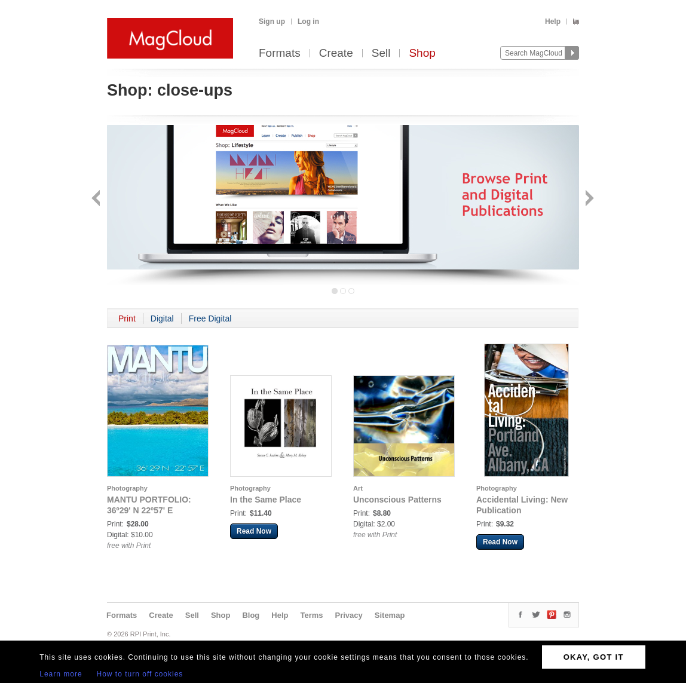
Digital (162, 318)
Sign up (272, 21)
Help (553, 21)
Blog (250, 615)
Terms (311, 615)
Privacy (349, 615)
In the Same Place (265, 499)
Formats (280, 53)
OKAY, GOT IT (594, 657)
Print (127, 318)
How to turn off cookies (140, 674)
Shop (422, 53)
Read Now (254, 531)
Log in (308, 21)
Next (588, 199)
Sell (381, 53)
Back (97, 199)
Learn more (60, 674)
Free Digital (210, 318)
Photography (127, 488)
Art (358, 488)
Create (336, 53)
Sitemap (390, 615)
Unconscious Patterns (397, 499)
